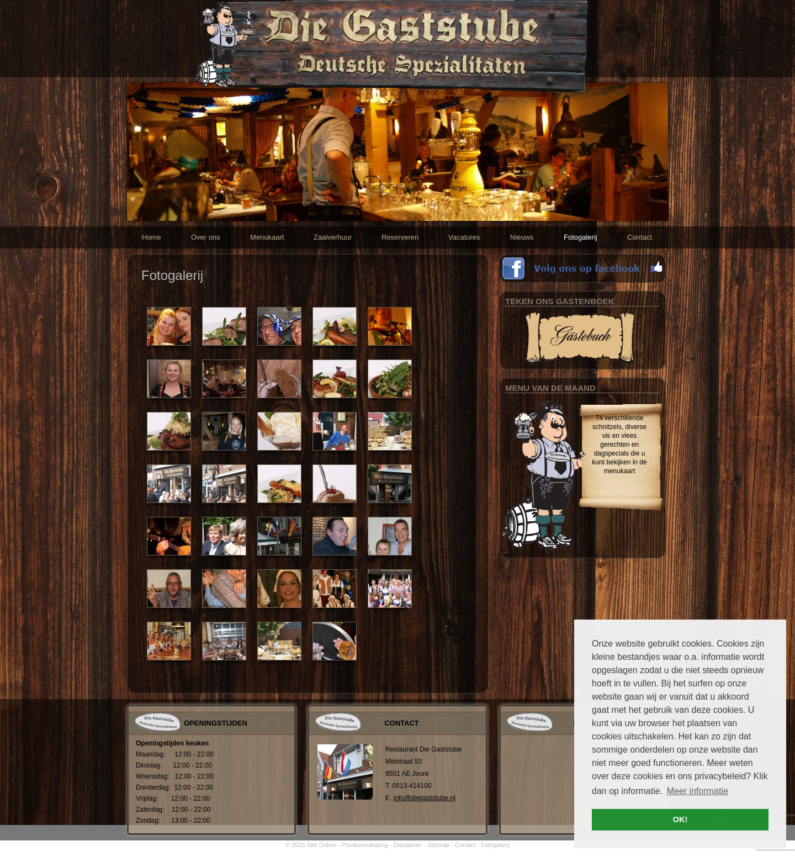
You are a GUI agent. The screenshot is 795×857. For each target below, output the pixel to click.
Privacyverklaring (365, 845)
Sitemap (438, 845)
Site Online (322, 845)
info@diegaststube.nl (424, 798)
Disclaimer (408, 845)
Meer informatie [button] (697, 791)
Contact (465, 845)
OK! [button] (680, 819)
